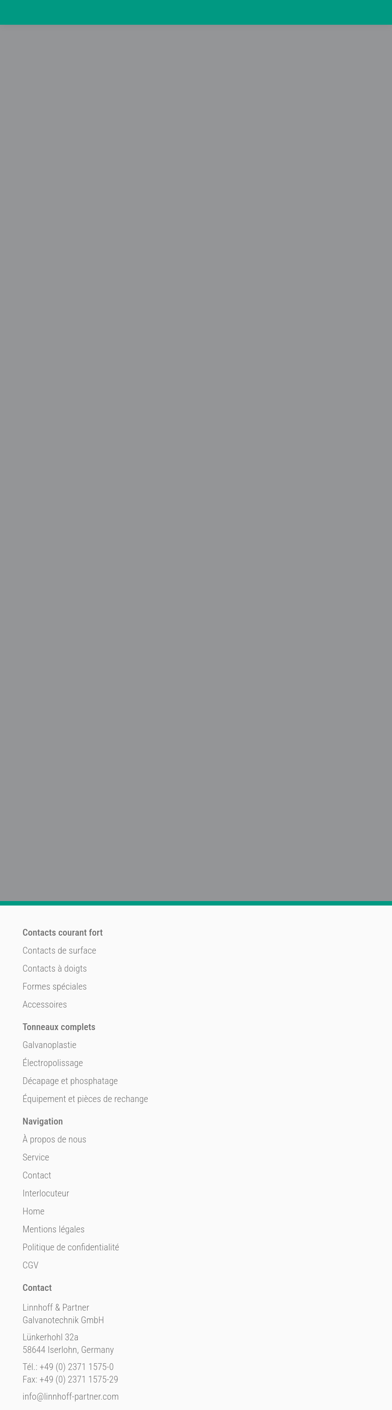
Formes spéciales (55, 946)
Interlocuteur (46, 1153)
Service (36, 1117)
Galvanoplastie (50, 1004)
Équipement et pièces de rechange (85, 1058)
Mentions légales (54, 1189)
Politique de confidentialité (71, 1207)
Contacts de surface (59, 910)
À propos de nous (54, 1099)
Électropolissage (53, 1022)
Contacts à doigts (55, 928)
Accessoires (45, 964)
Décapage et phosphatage (70, 1040)
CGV (31, 1225)
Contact (37, 1135)
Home (34, 1171)
